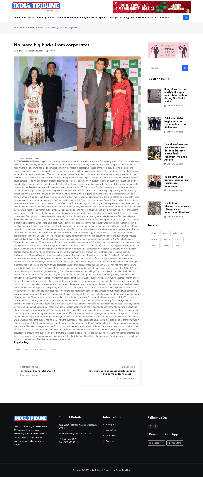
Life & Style (112, 17)
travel (165, 233)
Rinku (19, 51)
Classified (153, 17)
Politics (51, 17)
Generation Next (123, 470)
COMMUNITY (40, 349)
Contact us (111, 431)
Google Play (156, 446)
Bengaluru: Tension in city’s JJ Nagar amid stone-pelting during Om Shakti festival (175, 95)
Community (40, 17)
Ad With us (110, 437)
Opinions (142, 17)
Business (164, 17)
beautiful (154, 233)
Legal (85, 17)
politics (178, 239)
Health (134, 17)
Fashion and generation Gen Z (37, 371)
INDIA (18, 349)
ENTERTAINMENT (36, 27)
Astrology (124, 17)
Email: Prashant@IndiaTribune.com (75, 435)
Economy (61, 17)
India (24, 17)
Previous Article (29, 367)
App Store (175, 446)
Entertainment (74, 17)
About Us (110, 442)
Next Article (128, 367)
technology (177, 233)
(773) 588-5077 (69, 440)
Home (17, 17)
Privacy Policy (112, 426)
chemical (154, 239)
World (31, 17)
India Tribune (96, 470)
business (153, 245)
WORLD (27, 349)
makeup (166, 245)
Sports (102, 17)
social (177, 245)
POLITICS (53, 349)
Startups (93, 17)
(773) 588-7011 (70, 443)
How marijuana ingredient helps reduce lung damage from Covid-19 (111, 372)
